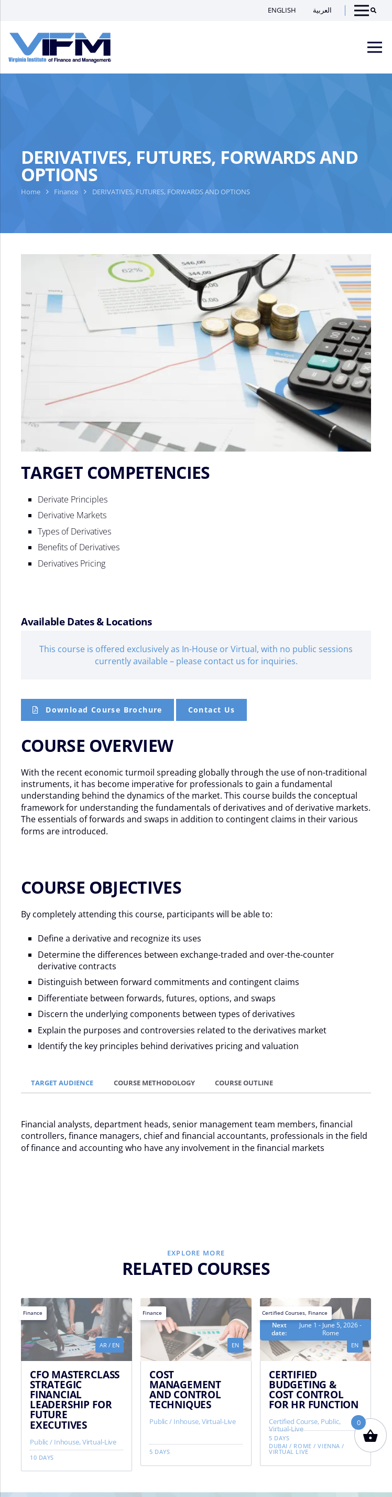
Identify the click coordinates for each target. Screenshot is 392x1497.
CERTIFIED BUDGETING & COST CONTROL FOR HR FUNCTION (313, 1389)
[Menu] (374, 47)
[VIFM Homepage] (59, 47)
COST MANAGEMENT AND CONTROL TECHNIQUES (185, 1389)
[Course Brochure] (97, 710)
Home (30, 191)
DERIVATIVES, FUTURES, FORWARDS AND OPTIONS (171, 191)
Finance (66, 191)
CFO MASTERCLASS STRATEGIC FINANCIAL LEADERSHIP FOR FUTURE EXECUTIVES (74, 1399)
